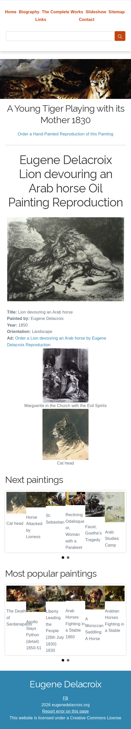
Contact (86, 19)
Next (118, 521)
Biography (29, 12)
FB (65, 698)
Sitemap (116, 12)
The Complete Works (62, 12)
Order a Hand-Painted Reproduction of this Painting (65, 134)
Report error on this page (65, 711)
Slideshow (95, 12)
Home (10, 12)
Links (40, 19)
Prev (13, 521)
